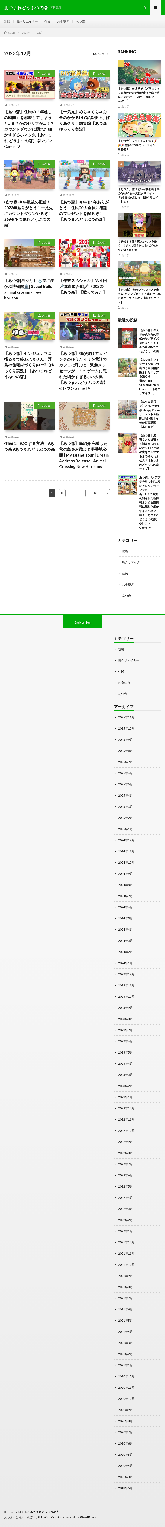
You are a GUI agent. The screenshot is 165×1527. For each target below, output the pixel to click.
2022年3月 (125, 1209)
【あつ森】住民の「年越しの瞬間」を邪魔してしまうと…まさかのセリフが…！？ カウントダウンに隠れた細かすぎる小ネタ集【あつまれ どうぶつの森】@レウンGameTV (29, 129)
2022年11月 (126, 1119)
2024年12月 (126, 840)
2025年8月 (125, 751)
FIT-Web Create (49, 1517)
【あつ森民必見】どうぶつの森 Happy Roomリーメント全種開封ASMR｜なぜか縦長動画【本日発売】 (149, 414)
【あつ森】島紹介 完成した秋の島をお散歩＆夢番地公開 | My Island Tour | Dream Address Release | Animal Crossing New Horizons (84, 455)
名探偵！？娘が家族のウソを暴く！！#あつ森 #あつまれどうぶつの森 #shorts (138, 246)
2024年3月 (125, 940)
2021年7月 (125, 1298)
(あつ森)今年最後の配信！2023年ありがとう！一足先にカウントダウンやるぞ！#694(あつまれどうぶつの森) (28, 214)
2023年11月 (126, 985)
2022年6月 (125, 1175)
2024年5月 (125, 918)
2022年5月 (125, 1186)
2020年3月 (125, 1477)
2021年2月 (125, 1354)
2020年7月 (125, 1432)
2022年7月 (125, 1164)
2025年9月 (125, 739)
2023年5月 (125, 1052)
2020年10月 (126, 1398)
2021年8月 (125, 1287)
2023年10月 (126, 996)
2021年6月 (125, 1309)
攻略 (7, 21)
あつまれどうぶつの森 (44, 1512)
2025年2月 (125, 818)
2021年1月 (125, 1365)
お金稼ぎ (63, 21)
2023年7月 (125, 1030)
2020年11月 (126, 1387)
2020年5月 (125, 1454)
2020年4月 (125, 1465)
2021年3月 (125, 1343)
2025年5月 (125, 784)
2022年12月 (126, 1108)
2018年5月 (125, 1488)
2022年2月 (125, 1220)
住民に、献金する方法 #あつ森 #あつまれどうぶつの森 (29, 446)
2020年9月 (125, 1410)
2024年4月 (125, 929)
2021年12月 (126, 1242)
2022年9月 (125, 1142)
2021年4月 (125, 1331)
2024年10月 (126, 862)
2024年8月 (125, 885)
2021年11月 (126, 1253)
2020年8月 (125, 1421)
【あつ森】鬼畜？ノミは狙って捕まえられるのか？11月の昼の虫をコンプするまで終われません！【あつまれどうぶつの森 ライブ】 (149, 452)
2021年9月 (125, 1276)
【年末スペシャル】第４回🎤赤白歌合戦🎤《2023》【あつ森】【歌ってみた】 (83, 286)
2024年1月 (125, 963)
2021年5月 (125, 1320)
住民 (47, 21)
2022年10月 (126, 1130)
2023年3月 (125, 1075)
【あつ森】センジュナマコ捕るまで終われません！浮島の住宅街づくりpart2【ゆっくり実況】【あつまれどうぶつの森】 (29, 365)
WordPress (88, 1517)
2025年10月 (126, 728)
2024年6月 (125, 907)
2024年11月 (126, 851)
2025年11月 (126, 717)
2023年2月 (125, 1086)
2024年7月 (125, 896)
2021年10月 (126, 1264)
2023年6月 (125, 1041)
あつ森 (80, 21)
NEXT (97, 493)
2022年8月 (125, 1153)
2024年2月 (125, 952)
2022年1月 (125, 1231)
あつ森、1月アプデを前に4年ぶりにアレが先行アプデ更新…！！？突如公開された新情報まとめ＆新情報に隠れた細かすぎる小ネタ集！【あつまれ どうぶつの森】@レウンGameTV (149, 502)
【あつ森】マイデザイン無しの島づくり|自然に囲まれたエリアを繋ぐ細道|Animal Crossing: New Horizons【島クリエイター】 (149, 376)
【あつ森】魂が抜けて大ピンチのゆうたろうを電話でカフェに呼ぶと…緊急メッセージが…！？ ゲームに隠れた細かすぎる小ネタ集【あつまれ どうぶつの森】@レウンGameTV (83, 371)
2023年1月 (125, 1097)
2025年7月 (125, 762)
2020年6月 (125, 1443)
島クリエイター (27, 21)
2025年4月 (125, 795)
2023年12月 (126, 974)
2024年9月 (125, 873)
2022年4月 (125, 1197)
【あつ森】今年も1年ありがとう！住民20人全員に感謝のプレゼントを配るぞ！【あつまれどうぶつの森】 (84, 211)
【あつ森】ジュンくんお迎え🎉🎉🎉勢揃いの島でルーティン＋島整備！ (138, 145)
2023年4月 (125, 1063)
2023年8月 (125, 1019)
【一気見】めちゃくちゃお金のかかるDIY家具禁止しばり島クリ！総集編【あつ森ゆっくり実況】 (84, 120)
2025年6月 (125, 773)
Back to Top (83, 622)
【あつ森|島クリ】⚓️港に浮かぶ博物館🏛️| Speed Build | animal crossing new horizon (29, 289)
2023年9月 (125, 1007)
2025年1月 (125, 829)
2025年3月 (125, 806)
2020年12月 (126, 1376)
